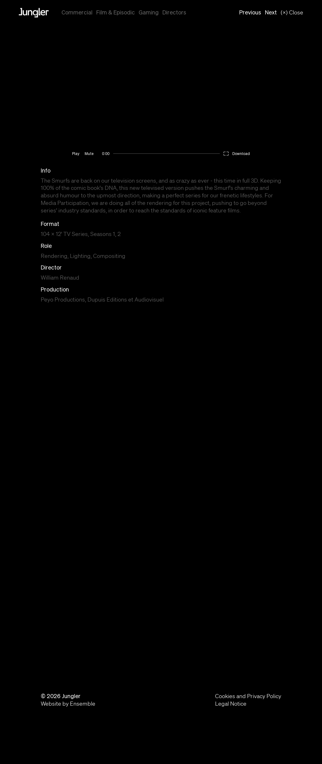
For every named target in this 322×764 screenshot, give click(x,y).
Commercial (76, 12)
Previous (250, 12)
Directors (174, 12)
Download (241, 154)
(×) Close (292, 12)
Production (55, 289)
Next (271, 12)
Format (50, 224)
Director (51, 267)
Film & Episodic (115, 12)
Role (46, 246)
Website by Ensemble (68, 703)
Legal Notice (230, 703)
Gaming (149, 12)
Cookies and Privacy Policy (248, 695)
